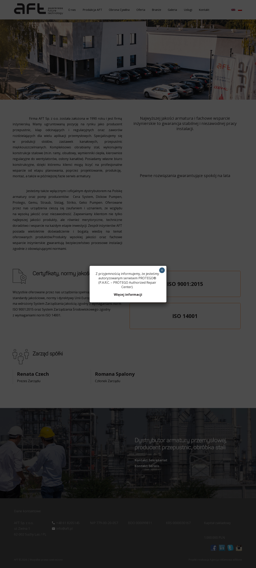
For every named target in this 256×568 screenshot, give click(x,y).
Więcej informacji (128, 294)
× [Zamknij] (162, 270)
